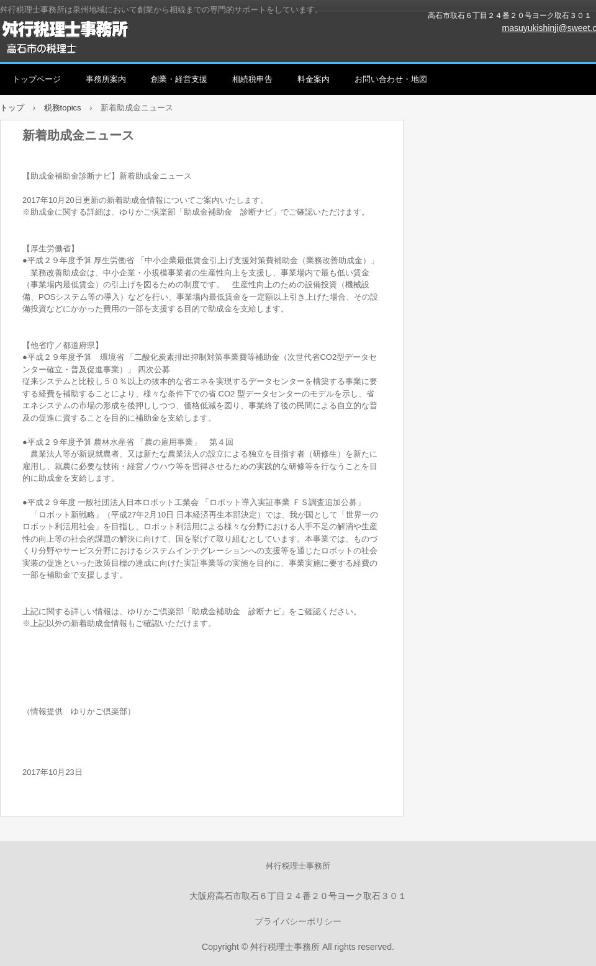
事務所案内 (106, 79)
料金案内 (313, 79)
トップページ (36, 79)
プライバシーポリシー (298, 921)
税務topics (62, 107)
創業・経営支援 (179, 79)
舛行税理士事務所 (298, 865)
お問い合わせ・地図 (390, 79)
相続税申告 (252, 79)
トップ (12, 107)
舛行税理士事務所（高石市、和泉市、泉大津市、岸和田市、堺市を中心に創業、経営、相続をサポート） (143, 37)
